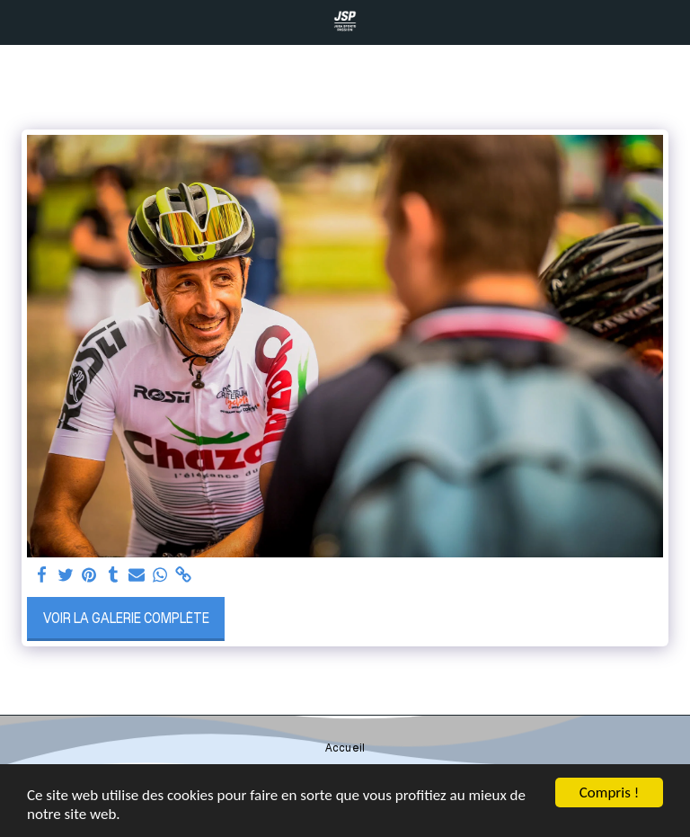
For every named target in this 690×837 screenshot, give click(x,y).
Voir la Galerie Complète (126, 618)
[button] (19, 21)
